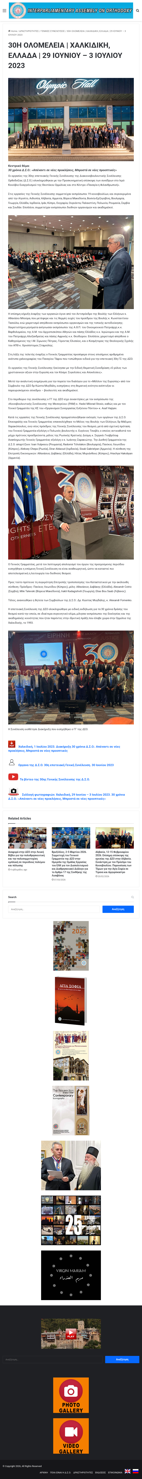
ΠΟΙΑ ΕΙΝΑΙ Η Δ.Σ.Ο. (60, 1472)
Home (12, 31)
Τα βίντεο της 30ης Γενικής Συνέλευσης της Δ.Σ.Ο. (54, 779)
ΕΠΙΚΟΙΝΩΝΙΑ (115, 1472)
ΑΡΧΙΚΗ (44, 1472)
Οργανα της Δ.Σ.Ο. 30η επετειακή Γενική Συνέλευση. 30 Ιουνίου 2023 (64, 765)
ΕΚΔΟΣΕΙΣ (100, 1472)
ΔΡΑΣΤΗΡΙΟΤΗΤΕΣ (29, 31)
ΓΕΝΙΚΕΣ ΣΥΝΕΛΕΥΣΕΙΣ (53, 31)
